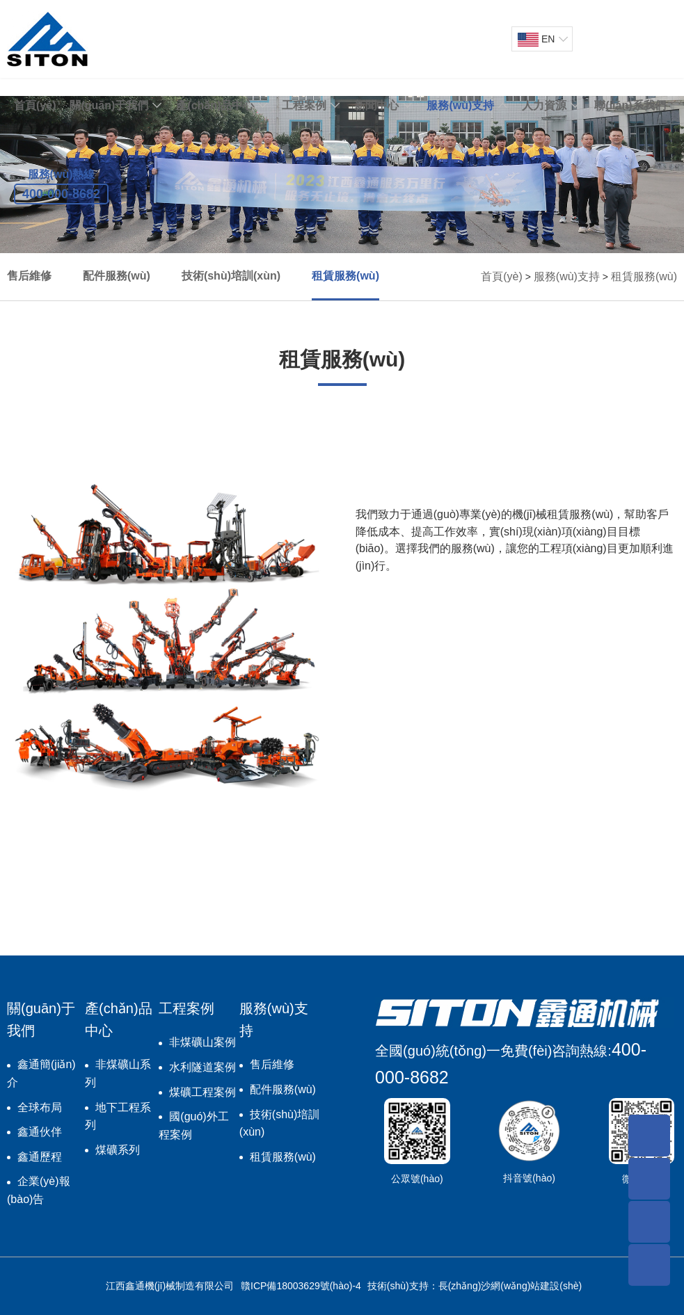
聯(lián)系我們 (629, 105)
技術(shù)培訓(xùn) (231, 276)
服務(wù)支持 (460, 105)
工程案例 (304, 105)
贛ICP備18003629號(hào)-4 (301, 1285)
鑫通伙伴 (39, 1132)
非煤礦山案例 (202, 1042)
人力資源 (544, 105)
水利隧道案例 (202, 1067)
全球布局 (39, 1107)
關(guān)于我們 (109, 105)
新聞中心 (376, 105)
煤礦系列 (117, 1150)
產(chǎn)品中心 (215, 105)
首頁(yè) (35, 105)
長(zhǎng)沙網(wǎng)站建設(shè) (510, 1285)
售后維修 (29, 276)
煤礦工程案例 (202, 1092)
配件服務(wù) (116, 276)
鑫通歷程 (39, 1157)
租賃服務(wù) (345, 276)
